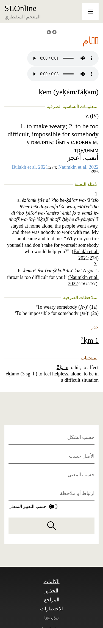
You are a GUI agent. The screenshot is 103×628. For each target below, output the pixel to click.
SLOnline (20, 8)
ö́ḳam (62, 367)
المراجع (51, 599)
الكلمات (52, 581)
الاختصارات (51, 609)
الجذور (51, 590)
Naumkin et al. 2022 (78, 167)
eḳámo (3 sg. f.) (21, 374)
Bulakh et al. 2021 (30, 167)
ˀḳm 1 (90, 340)
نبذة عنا (51, 618)
